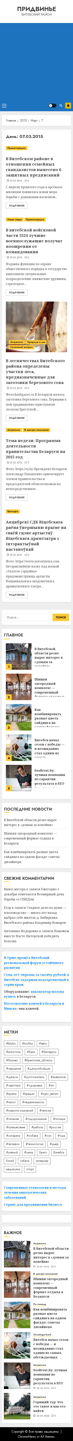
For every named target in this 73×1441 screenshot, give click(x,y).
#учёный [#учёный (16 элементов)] (12, 1152)
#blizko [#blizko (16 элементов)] (11, 1043)
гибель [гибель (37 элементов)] (25, 1161)
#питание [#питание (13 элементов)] (12, 1119)
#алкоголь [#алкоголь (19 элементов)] (13, 1052)
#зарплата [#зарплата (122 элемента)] (13, 1085)
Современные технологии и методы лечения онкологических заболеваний (35, 1192)
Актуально (16, 342)
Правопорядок (16, 148)
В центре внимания (36, 430)
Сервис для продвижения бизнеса (33, 1204)
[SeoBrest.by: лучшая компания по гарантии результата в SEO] (19, 778)
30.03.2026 (43, 1267)
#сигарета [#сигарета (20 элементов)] (13, 1135)
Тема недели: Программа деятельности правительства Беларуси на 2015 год (35, 449)
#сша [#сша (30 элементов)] (61, 1135)
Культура (12, 511)
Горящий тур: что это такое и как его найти (49, 1406)
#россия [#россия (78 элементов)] (55, 1127)
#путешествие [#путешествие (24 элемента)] (15, 1127)
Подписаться (68, 106)
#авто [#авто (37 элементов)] (43, 1043)
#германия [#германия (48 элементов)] (13, 1068)
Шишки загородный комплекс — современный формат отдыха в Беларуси (49, 690)
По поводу (39, 1304)
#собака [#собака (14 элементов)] (32, 1135)
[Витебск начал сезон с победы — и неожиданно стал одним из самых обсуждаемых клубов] (19, 747)
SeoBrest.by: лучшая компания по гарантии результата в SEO (49, 777)
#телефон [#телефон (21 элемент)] (12, 1144)
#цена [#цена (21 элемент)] (28, 1152)
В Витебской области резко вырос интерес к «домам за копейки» (48, 658)
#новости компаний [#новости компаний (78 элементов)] (19, 1110)
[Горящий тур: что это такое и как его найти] (17, 1406)
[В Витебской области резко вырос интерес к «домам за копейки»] (19, 656)
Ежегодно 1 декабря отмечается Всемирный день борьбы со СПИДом (34, 894)
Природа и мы (36, 342)
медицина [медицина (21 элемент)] (13, 1169)
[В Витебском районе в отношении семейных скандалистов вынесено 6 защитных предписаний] (36, 148)
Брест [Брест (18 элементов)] (43, 1152)
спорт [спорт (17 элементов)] (30, 1169)
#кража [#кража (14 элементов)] (11, 1094)
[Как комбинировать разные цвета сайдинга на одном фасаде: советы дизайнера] (19, 717)
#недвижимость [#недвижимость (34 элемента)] (33, 1102)
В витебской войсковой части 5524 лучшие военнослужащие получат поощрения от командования (34, 240)
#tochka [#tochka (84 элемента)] (27, 1043)
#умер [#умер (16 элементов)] (54, 1144)
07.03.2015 (16, 181)
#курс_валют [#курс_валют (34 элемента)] (49, 1094)
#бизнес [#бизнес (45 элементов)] (12, 1060)
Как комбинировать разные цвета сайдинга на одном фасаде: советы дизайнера (50, 721)
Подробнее (17, 205)
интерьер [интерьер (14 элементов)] (42, 1161)
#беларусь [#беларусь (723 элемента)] (48, 1052)
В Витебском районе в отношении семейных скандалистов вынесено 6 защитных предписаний (33, 167)
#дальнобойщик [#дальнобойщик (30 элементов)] (38, 1068)
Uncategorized (42, 1334)
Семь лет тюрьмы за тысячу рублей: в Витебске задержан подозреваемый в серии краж (36, 979)
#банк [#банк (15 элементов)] (31, 1052)
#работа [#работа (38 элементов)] (37, 1127)
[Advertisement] (36, 61)
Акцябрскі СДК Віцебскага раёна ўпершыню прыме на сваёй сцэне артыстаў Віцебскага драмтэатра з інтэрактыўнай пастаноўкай (36, 535)
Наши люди (14, 219)
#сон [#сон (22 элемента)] (47, 1135)
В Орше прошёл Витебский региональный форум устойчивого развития (33, 963)
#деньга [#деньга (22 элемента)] (12, 1077)
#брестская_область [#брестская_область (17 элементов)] (38, 1060)
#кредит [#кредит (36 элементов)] (28, 1094)
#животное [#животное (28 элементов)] (58, 1077)
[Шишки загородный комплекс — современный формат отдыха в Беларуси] (19, 687)
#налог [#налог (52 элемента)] (11, 1102)
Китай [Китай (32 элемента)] (10, 1161)
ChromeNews (27, 1436)
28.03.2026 (43, 1388)
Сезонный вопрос (21, 347)
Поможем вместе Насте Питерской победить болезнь (36, 936)
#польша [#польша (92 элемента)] (59, 1119)
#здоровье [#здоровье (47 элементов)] (34, 1085)
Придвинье (36, 8)
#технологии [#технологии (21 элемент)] (34, 1144)
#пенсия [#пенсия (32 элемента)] (45, 1110)
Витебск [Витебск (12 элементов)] (58, 1152)
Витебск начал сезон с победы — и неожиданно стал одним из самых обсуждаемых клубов (49, 753)
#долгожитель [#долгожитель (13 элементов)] (34, 1077)
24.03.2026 (43, 1416)
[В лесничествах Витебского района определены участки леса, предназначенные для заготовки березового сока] (36, 327)
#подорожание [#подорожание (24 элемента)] (36, 1119)
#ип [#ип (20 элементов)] (51, 1085)
